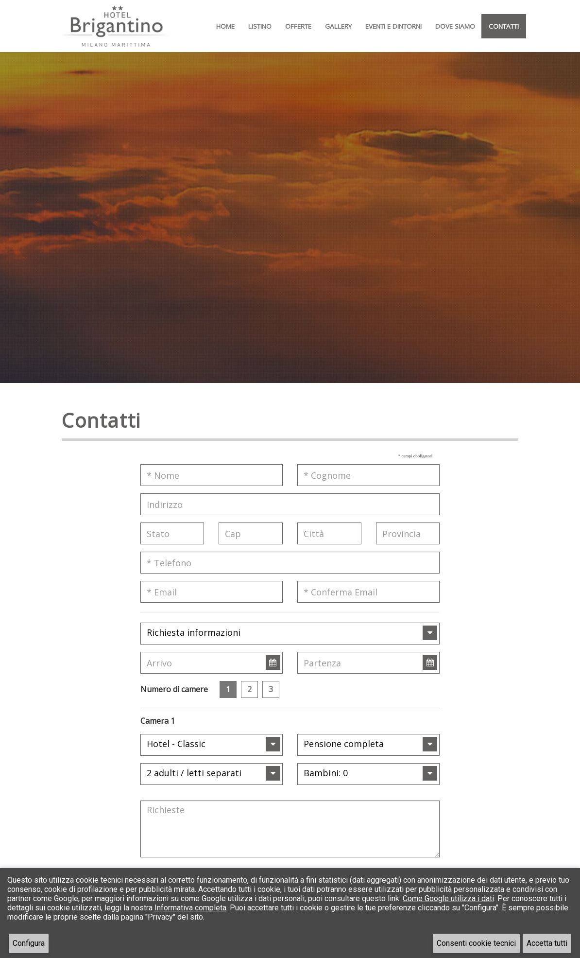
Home (225, 26)
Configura (29, 943)
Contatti (504, 26)
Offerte (298, 26)
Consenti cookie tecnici (476, 943)
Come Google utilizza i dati (448, 898)
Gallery (338, 26)
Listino (260, 26)
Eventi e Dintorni (393, 26)
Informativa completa (190, 907)
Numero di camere (174, 689)
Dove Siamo (455, 26)
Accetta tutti (547, 943)
